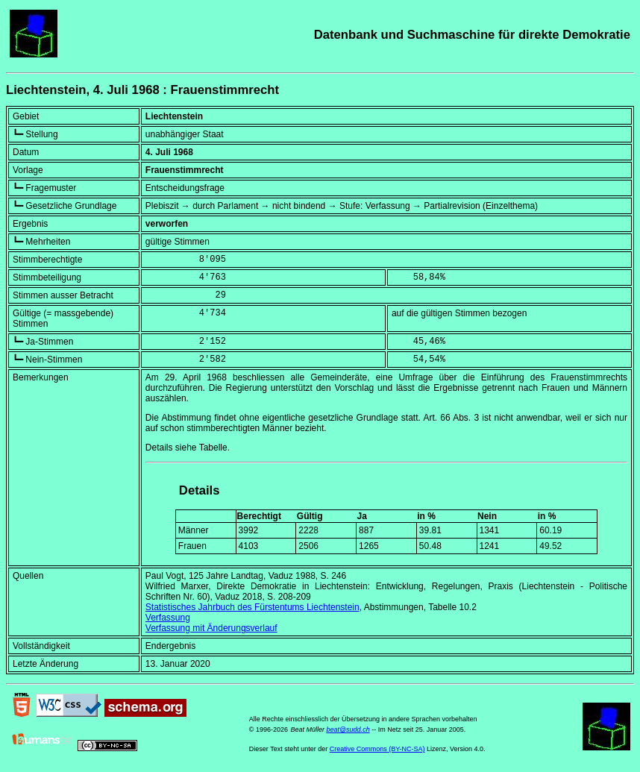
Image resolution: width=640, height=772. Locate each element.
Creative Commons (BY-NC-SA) (377, 749)
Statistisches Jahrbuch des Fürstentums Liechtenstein (252, 607)
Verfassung (167, 617)
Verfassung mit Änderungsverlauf (211, 628)
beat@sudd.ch (347, 729)
